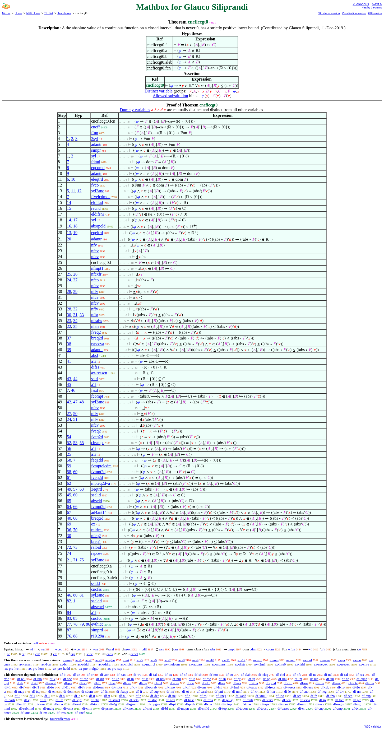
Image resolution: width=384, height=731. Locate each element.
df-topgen (153, 704)
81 (82, 595)
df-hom (40, 704)
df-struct (114, 700)
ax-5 (140, 660)
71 (75, 560)
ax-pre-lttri (11, 669)
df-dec (154, 696)
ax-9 (195, 660)
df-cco (58, 704)
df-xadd (240, 696)
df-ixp (36, 691)
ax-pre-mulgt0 (88, 669)
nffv (94, 291)
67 (69, 512)
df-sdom (87, 691)
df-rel (158, 683)
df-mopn (183, 708)
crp (73, 654)
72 (69, 547)
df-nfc (297, 675)
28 (69, 291)
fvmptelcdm (101, 466)
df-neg (322, 691)
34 (75, 320)
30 (69, 315)
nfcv (95, 251)
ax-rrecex (343, 664)
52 (69, 442)
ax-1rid (300, 664)
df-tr (20, 683)
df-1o (341, 687)
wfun (291, 649)
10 (73, 179)
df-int (298, 679)
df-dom (68, 691)
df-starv (267, 700)
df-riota (117, 687)
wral (111, 649)
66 (75, 506)
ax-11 (226, 660)
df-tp (251, 679)
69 (69, 524)
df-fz (314, 696)
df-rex (360, 675)
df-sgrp (358, 704)
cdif (144, 649)
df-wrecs (289, 687)
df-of (186, 687)
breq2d (97, 338)
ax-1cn (45, 664)
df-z (138, 696)
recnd (96, 208)
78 (75, 624)
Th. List (48, 13)
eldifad (97, 202)
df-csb (84, 679)
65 (69, 501)
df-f (22, 687)
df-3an (121, 675)
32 (75, 309)
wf (310, 649)
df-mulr (248, 700)
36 (69, 530)
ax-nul (307, 660)
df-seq (348, 696)
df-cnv (174, 683)
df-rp (203, 696)
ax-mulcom (172, 664)
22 (69, 326)
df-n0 (122, 696)
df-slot (152, 700)
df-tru (137, 675)
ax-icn (64, 664)
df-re (43, 700)
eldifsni (97, 214)
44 (75, 378)
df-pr (237, 679)
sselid (96, 495)
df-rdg (325, 687)
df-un (115, 679)
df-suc (336, 683)
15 (69, 208)
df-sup (154, 691)
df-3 (17, 696)
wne (95, 649)
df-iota (353, 683)
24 (69, 280)
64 (69, 506)
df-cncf (80, 713)
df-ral (344, 675)
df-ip (322, 700)
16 (69, 226)
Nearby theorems (372, 7)
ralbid (96, 547)
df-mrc (301, 704)
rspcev (96, 553)
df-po (68, 683)
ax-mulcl (127, 664)
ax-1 (79, 660)
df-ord (288, 683)
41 (69, 361)
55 (82, 442)
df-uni (282, 679)
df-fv (81, 687)
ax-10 (210, 660)
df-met (147, 708)
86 (88, 624)
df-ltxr (270, 691)
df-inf (170, 691)
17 (75, 220)
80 (75, 595)
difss (95, 367)
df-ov (133, 687)
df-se (112, 683)
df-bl (164, 708)
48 (82, 402)
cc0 (37, 654)
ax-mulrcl (148, 664)
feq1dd (97, 460)
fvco (95, 185)
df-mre (283, 704)
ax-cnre (364, 664)
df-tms (61, 713)
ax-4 (126, 660)
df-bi (63, 675)
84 (69, 612)
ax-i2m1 (260, 664)
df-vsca (305, 700)
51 (75, 419)
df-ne (312, 675)
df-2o (356, 687)
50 (75, 413)
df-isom (98, 687)
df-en (51, 691)
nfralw (96, 320)
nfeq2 (96, 535)
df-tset (339, 700)
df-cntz (68, 708)
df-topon (242, 708)
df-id (34, 683)
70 (75, 530)
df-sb (198, 675)
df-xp (143, 683)
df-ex (168, 675)
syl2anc (97, 191)
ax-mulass (219, 664)
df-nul (177, 679)
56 (69, 448)
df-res (237, 683)
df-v (52, 679)
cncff (95, 127)
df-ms (43, 713)
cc (8, 654)
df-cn (301, 708)
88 (75, 636)
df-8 (92, 696)
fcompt (97, 396)
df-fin (105, 691)
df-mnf (237, 691)
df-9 (107, 696)
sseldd (96, 601)
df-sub (304, 691)
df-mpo (170, 687)
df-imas (246, 704)
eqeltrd (97, 232)
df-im (59, 700)
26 (75, 274)
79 (82, 624)
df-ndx (170, 700)
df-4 (32, 696)
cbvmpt (97, 442)
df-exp (366, 696)
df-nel (328, 675)
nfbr (94, 315)
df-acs (320, 704)
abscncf (97, 606)
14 (69, 202)
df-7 (77, 696)
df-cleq (263, 675)
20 (69, 239)
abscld (96, 501)
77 (69, 624)
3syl (94, 138)
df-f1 (35, 687)
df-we (127, 683)
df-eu (229, 675)
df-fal (153, 675)
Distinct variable (159, 91)
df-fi (139, 691)
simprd (97, 630)
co (359, 649)
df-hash (9, 700)
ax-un (357, 660)
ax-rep (274, 660)
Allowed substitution (170, 96)
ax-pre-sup (115, 669)
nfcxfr (96, 274)
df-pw (207, 679)
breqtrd (97, 518)
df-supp (252, 687)
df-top (222, 708)
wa (43, 649)
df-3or (104, 675)
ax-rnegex (321, 664)
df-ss (145, 679)
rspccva (97, 344)
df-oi (185, 691)
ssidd (95, 583)
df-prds (190, 704)
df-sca (286, 700)
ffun (94, 133)
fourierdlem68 (60, 719)
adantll (97, 349)
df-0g (113, 704)
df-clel (280, 675)
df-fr (97, 683)
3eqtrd (96, 489)
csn (175, 649)
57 (75, 489)
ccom (270, 649)
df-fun (370, 683)
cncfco (97, 618)
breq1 (96, 541)
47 (75, 402)
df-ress (208, 700)
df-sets (133, 700)
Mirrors (6, 13)
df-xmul (261, 696)
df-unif (20, 704)
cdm (253, 649)
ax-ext (257, 660)
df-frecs (270, 687)
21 (69, 560)
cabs (110, 654)
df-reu (21, 679)
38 (69, 344)
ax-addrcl (104, 664)
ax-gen (110, 660)
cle (55, 654)
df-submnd (26, 708)
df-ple (357, 700)
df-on (304, 683)
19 (75, 232)
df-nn (356, 691)
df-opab (362, 679)
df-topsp (262, 708)
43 (69, 378)
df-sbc (67, 679)
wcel (77, 649)
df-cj (27, 700)
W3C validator (372, 726)
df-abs (95, 700)
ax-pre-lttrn (36, 669)
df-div (340, 691)
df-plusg (227, 700)
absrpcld (98, 226)
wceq (58, 649)
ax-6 (154, 660)
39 (69, 349)
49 (69, 489)
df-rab (37, 679)
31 (75, 315)
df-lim (320, 683)
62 (69, 483)
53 (75, 442)
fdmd (95, 162)
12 (79, 191)
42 (69, 402)
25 (69, 274)
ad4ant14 (99, 512)
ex (93, 524)
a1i (93, 361)
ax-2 (88, 660)
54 (69, 437)
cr (23, 654)
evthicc (97, 624)
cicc (90, 654)
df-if (192, 679)
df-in (130, 679)
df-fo (50, 687)
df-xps (265, 704)
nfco (95, 280)
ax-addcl (83, 664)
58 (69, 460)
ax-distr (240, 664)
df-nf (183, 675)
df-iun (314, 679)
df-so (83, 683)
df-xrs (208, 704)
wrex (127, 649)
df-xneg (221, 696)
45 (69, 384)
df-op (266, 679)
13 (69, 232)
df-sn (222, 679)
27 (75, 280)
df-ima (253, 683)
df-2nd (234, 687)
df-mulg (48, 708)
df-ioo (280, 696)
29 (75, 291)
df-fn (7, 687)
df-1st (217, 687)
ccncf (134, 654)
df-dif (100, 679)
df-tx (355, 708)
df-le (287, 691)
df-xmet (128, 708)
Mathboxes (64, 13)
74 (69, 553)
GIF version (375, 13)
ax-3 (98, 660)
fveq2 (96, 332)
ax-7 (167, 660)
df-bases (283, 708)
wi (31, 649)
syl (93, 156)
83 (69, 618)
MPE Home (33, 13)
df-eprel (50, 683)
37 (69, 338)
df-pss (160, 679)
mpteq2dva (100, 483)
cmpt (231, 649)
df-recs (308, 687)
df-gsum (131, 704)
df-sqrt (77, 700)
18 (75, 226)
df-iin (330, 679)
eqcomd (98, 167)
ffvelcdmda (100, 196)
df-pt (172, 704)
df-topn (95, 704)
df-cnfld (203, 708)
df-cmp (338, 708)
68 (75, 518)
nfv (94, 245)
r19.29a (97, 636)
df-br (345, 679)
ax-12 (242, 660)
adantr (96, 144)
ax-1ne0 (280, 664)
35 (75, 326)
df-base (189, 700)
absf (94, 355)
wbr (212, 649)
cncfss (96, 589)
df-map (19, 691)
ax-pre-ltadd (61, 669)
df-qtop (226, 704)
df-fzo (330, 696)
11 (73, 191)
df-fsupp (122, 691)
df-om (201, 687)
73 (75, 547)
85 (75, 618)
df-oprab (151, 687)
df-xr (254, 691)
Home (18, 13)
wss (161, 649)
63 (82, 489)
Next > (377, 4)
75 (82, 560)
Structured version (329, 13)
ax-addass (195, 664)
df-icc (297, 696)
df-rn (221, 683)
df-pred (271, 683)
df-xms (25, 713)
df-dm (206, 683)
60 (75, 471)
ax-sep (290, 660)
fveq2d (97, 437)
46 (73, 390)
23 (69, 320)
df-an (76, 675)
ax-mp (67, 660)
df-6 (62, 696)
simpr (96, 150)
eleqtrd (97, 179)
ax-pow (325, 660)
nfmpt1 (97, 268)
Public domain (202, 726)
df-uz (171, 696)
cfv (323, 649)
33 (82, 315)
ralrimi (97, 530)
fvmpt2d (98, 471)
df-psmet (107, 708)
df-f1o (66, 687)
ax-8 (181, 660)
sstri (94, 378)
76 (69, 636)
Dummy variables (135, 110)
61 (69, 477)
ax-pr (341, 660)
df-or (90, 675)
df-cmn (87, 708)
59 (69, 466)
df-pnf (219, 691)
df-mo (213, 675)
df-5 (47, 696)
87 (69, 630)
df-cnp (318, 708)
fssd (94, 390)
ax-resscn (99, 373)
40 (69, 518)
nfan (95, 326)
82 (69, 601)
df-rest (76, 704)
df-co (190, 683)
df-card (202, 691)
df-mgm (338, 704)
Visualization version (354, 13)
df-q (188, 696)
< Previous (361, 4)
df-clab (246, 675)
